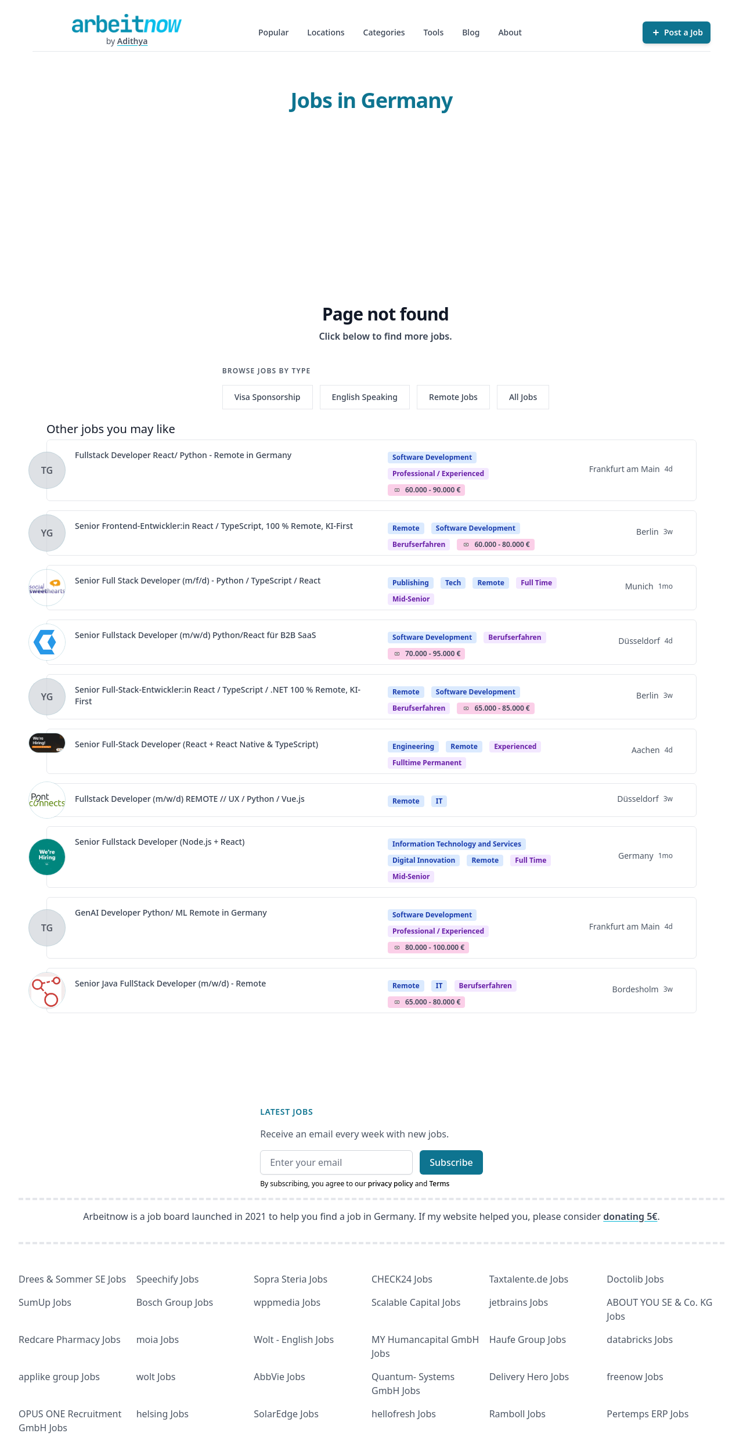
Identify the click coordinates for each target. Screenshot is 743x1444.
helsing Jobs (162, 1413)
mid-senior (411, 599)
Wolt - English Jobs (294, 1339)
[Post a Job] (676, 32)
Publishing (410, 583)
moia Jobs (157, 1339)
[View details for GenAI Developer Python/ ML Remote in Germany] (47, 927)
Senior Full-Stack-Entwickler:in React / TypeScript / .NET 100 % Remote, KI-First (217, 695)
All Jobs (523, 396)
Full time (536, 583)
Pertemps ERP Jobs (647, 1413)
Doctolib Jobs (635, 1279)
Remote (406, 528)
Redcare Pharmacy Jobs (70, 1339)
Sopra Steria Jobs (290, 1279)
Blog (470, 32)
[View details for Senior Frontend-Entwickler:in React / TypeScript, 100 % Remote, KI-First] (47, 533)
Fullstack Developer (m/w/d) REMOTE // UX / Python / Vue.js (190, 798)
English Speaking (365, 396)
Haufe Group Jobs (527, 1339)
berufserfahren (418, 544)
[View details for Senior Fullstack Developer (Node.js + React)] (47, 857)
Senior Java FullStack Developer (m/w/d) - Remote (170, 983)
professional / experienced (438, 473)
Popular (273, 32)
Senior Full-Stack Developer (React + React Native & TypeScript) (196, 744)
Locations (325, 32)
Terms (439, 1184)
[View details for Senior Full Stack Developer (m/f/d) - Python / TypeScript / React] (47, 587)
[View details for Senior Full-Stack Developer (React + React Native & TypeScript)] (47, 751)
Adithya (132, 40)
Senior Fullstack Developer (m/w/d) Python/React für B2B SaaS (195, 634)
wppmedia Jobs (287, 1302)
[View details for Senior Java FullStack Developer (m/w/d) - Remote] (47, 990)
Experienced (515, 746)
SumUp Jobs (45, 1302)
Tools (434, 32)
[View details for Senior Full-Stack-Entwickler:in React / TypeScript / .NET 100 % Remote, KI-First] (47, 696)
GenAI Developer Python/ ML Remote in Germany (171, 912)
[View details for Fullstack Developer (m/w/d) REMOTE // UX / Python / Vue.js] (47, 800)
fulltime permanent (426, 763)
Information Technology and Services (456, 844)
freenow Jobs (635, 1376)
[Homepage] (126, 23)
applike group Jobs (59, 1376)
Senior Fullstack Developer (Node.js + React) (159, 841)
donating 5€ (630, 1216)
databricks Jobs (640, 1339)
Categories (384, 32)
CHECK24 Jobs (402, 1279)
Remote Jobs (453, 396)
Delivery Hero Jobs (529, 1376)
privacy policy (390, 1184)
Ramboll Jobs (517, 1413)
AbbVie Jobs (279, 1376)
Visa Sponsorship (268, 396)
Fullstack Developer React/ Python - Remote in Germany (183, 454)
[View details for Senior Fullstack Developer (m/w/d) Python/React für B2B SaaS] (47, 642)
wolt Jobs (156, 1376)
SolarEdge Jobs (286, 1413)
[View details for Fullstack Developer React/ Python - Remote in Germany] (47, 470)
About (510, 32)
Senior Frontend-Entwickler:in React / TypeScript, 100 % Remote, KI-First (214, 525)
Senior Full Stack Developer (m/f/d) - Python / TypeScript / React (197, 580)
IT (439, 801)
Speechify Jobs (167, 1279)
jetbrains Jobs (518, 1302)
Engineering (413, 746)
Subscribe (451, 1162)
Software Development (432, 457)
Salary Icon (397, 490)
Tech (453, 583)
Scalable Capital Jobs (416, 1302)
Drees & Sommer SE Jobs (72, 1279)
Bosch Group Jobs (175, 1302)
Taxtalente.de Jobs (529, 1279)
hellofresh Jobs (404, 1413)
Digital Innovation (423, 860)
